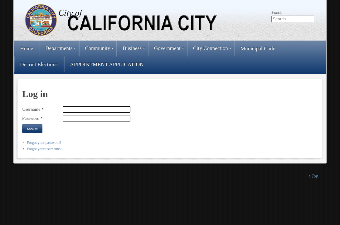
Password (32, 118)
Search (276, 12)
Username (33, 109)
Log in (32, 128)
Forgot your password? (44, 142)
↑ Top (313, 176)
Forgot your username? (44, 149)
